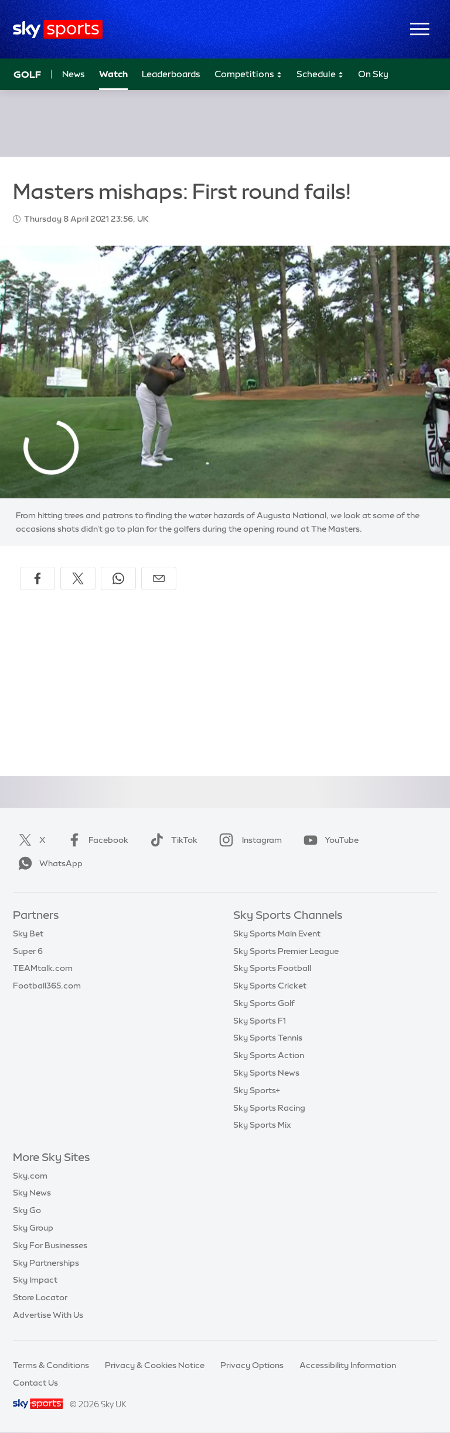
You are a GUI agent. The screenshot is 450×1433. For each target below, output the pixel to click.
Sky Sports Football (272, 968)
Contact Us (35, 1383)
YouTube (329, 840)
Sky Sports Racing (269, 1108)
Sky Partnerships (46, 1263)
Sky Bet (28, 933)
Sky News (32, 1193)
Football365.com (47, 985)
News (73, 74)
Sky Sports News (266, 1073)
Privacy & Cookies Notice (154, 1365)
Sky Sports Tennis (267, 1038)
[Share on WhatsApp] (118, 578)
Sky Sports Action (268, 1055)
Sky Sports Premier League (286, 951)
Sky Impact (35, 1280)
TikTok (171, 840)
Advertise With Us (48, 1315)
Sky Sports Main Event (277, 933)
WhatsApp (48, 863)
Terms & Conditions (51, 1365)
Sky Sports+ (256, 1090)
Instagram (248, 840)
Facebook (95, 840)
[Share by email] (158, 578)
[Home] (58, 29)
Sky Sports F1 (259, 1021)
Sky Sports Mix (262, 1125)
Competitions (248, 75)
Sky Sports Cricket (269, 985)
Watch (113, 74)
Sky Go (27, 1210)
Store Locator (40, 1297)
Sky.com (30, 1176)
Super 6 (28, 951)
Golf (27, 74)
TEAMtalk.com (43, 968)
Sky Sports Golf (264, 1003)
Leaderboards (171, 74)
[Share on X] (78, 578)
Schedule (320, 75)
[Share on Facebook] (37, 578)
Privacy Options (252, 1365)
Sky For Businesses (50, 1245)
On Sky (373, 74)
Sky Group (33, 1228)
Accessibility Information (347, 1365)
